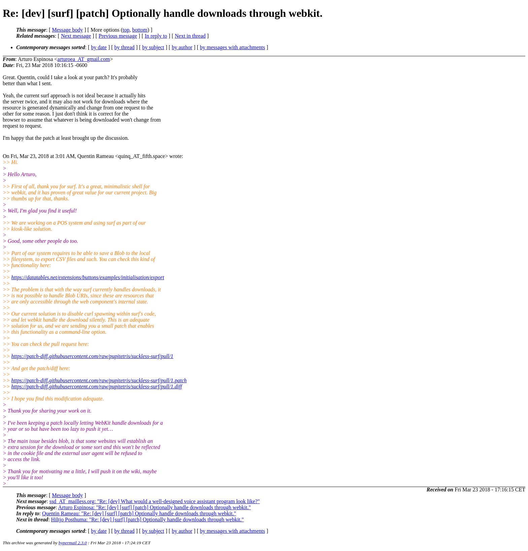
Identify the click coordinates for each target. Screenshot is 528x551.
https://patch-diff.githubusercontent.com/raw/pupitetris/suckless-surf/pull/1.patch (99, 380)
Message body (67, 30)
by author (182, 47)
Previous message (118, 36)
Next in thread (190, 36)
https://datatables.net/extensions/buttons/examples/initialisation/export (87, 277)
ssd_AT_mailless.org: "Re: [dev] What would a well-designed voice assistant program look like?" (155, 501)
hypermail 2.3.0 (73, 542)
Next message (76, 36)
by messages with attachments (232, 47)
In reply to (156, 36)
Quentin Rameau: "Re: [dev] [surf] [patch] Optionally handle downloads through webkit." (139, 513)
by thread (124, 47)
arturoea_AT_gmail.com (83, 59)
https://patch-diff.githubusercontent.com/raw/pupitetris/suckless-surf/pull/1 (92, 356)
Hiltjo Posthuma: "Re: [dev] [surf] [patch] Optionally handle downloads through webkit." (147, 519)
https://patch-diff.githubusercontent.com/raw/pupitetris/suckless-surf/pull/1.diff (96, 386)
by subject (153, 47)
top (126, 30)
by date (99, 47)
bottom (139, 30)
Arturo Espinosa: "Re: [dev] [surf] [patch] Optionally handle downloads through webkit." (154, 507)
